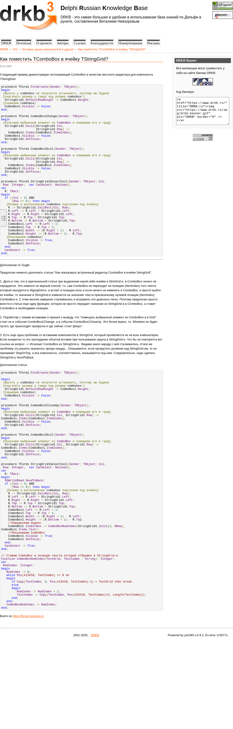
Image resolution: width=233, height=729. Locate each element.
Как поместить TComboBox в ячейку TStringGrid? (111, 49)
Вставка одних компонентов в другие (48, 49)
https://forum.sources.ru (28, 703)
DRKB (4, 49)
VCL (15, 49)
